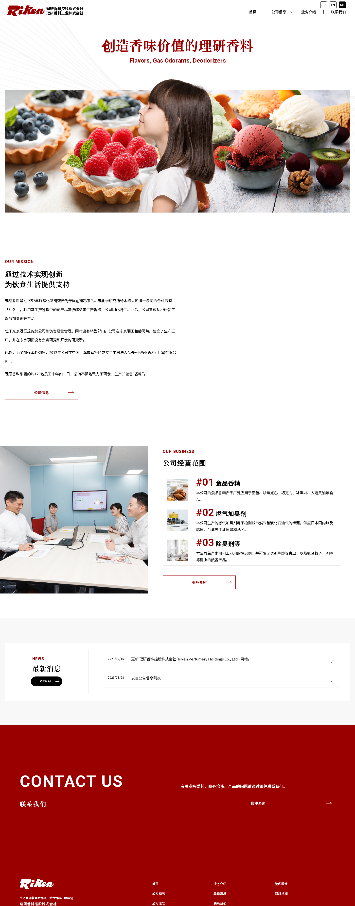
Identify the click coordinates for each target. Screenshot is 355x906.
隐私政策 (281, 883)
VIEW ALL (46, 681)
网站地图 (281, 893)
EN (333, 5)
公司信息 (278, 12)
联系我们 (338, 12)
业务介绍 (308, 12)
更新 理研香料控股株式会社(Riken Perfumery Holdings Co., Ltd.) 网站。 (191, 658)
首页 (252, 12)
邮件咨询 (257, 803)
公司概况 (158, 893)
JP (323, 5)
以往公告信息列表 (146, 677)
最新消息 (219, 893)
